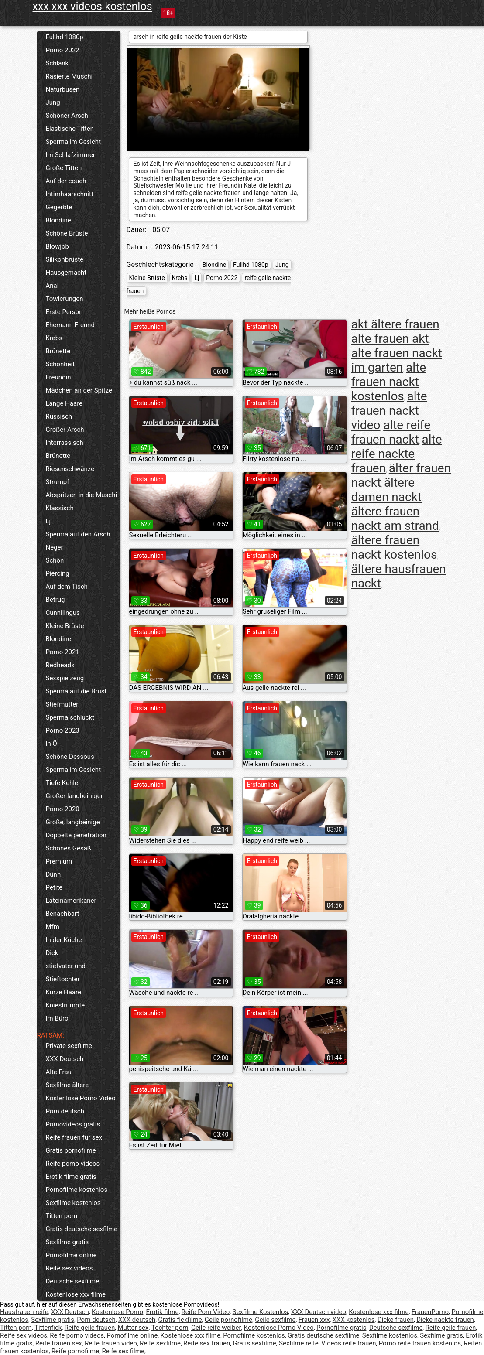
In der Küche (64, 940)
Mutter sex (132, 1327)
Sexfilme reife (299, 1343)
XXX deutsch (136, 1320)
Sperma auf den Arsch (78, 534)
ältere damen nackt (386, 489)
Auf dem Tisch (67, 586)
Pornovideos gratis (73, 1124)
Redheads (60, 665)
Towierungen (64, 299)
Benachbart (62, 914)
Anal (52, 286)
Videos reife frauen (348, 1343)
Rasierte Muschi (69, 76)
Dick (52, 953)
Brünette (58, 351)
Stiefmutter (62, 704)
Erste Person (64, 312)
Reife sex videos (69, 1268)
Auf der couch (66, 181)
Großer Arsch (65, 429)
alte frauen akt (390, 338)
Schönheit (60, 364)
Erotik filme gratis (71, 1177)
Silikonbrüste (65, 259)
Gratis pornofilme (71, 1150)
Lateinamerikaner (71, 900)
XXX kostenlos (354, 1320)
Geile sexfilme (275, 1320)
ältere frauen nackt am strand (395, 518)
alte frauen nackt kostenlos (388, 381)
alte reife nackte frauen (396, 453)
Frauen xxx (314, 1320)
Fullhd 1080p (64, 37)
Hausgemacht (66, 272)
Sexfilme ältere (67, 1085)
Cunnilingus (63, 613)
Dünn (53, 874)
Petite (54, 887)
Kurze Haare (64, 992)
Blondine (58, 220)
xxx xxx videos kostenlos (92, 6)
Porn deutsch (65, 1111)
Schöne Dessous (70, 757)
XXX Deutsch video (318, 1312)
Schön (55, 560)
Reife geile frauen (90, 1327)
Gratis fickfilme (180, 1320)
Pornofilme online (71, 1255)
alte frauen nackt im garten (396, 360)
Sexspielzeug (65, 678)
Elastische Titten (70, 129)
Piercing (57, 573)
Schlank (57, 63)
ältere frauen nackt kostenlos (394, 547)
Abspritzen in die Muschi (81, 495)
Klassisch (60, 508)
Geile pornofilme (228, 1320)
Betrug (55, 600)
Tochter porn (170, 1327)
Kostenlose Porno (117, 1312)
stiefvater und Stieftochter (66, 972)
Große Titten (64, 168)
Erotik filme (162, 1312)
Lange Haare (64, 403)
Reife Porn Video (206, 1312)
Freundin (58, 377)
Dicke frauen (396, 1320)
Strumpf (57, 482)
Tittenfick (48, 1327)
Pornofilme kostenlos (77, 1190)
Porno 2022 (62, 50)
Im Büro (57, 1018)
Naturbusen (63, 89)
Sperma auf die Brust (76, 691)
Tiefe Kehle (62, 783)
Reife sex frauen (206, 1343)
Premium (59, 861)
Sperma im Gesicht (73, 142)
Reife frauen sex (58, 1343)
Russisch (59, 416)
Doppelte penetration (76, 835)
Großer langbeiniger (74, 796)
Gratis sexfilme (254, 1343)
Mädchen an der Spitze (79, 390)
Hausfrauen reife (24, 1312)
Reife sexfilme (160, 1343)
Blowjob (57, 246)
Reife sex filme (123, 1351)
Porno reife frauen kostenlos (420, 1343)
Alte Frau (59, 1072)
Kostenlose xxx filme (76, 1294)
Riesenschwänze (70, 469)
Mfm (52, 927)
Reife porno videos (73, 1163)
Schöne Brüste (67, 233)
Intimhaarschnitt (69, 194)
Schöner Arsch (67, 115)
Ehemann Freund (70, 325)
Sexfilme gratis (67, 1242)
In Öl (52, 743)
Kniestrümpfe (65, 1005)
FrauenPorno (430, 1312)
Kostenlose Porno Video (81, 1098)
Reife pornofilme (75, 1351)
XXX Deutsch (65, 1059)
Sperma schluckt (70, 717)
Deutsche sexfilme (73, 1281)
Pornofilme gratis (341, 1327)
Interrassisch (64, 443)
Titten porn (62, 1216)
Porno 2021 (62, 652)
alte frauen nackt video (389, 410)
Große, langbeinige (73, 822)
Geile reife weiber (216, 1327)
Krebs (54, 338)
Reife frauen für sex (74, 1137)
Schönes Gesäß (68, 848)
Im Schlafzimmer (70, 155)
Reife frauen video (111, 1343)
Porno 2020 (62, 809)
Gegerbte (59, 207)
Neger (54, 547)
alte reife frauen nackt (391, 432)
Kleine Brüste (65, 626)
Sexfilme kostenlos (73, 1203)
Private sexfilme (69, 1046)
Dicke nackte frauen (445, 1320)
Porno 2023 (62, 730)
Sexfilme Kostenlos (260, 1312)
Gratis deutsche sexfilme (82, 1229)
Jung (53, 102)
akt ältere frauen (395, 324)
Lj (48, 521)
